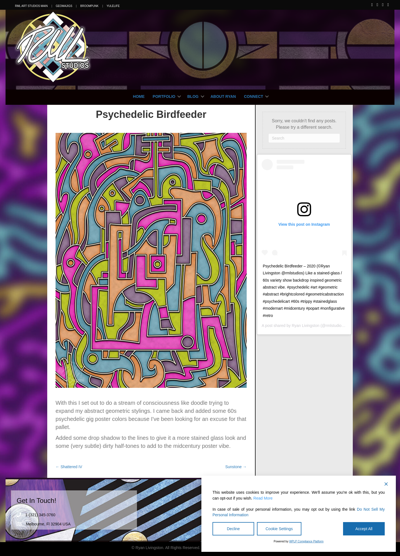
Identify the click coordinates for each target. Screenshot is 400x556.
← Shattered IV (69, 467)
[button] (179, 96)
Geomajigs (64, 6)
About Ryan (223, 96)
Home (139, 96)
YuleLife (113, 6)
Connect (253, 96)
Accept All (363, 529)
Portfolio (164, 96)
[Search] (304, 138)
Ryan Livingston (305, 325)
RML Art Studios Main (31, 6)
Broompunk (89, 6)
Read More (262, 498)
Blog (192, 96)
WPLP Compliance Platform (306, 541)
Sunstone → (236, 467)
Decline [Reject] (233, 529)
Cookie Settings (279, 529)
